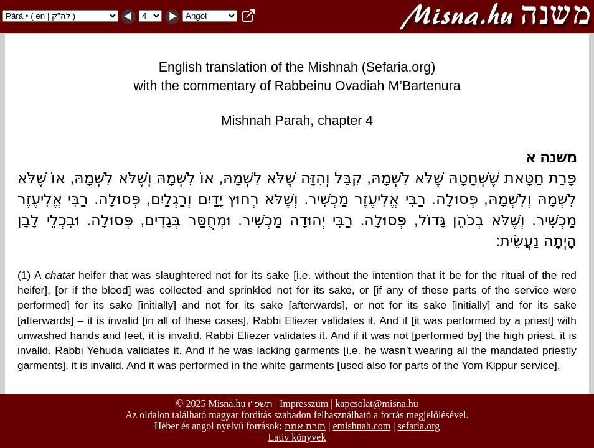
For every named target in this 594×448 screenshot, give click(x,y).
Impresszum (304, 403)
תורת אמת (305, 426)
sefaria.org (419, 426)
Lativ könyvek (297, 437)
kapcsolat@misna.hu (376, 403)
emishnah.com (361, 426)
